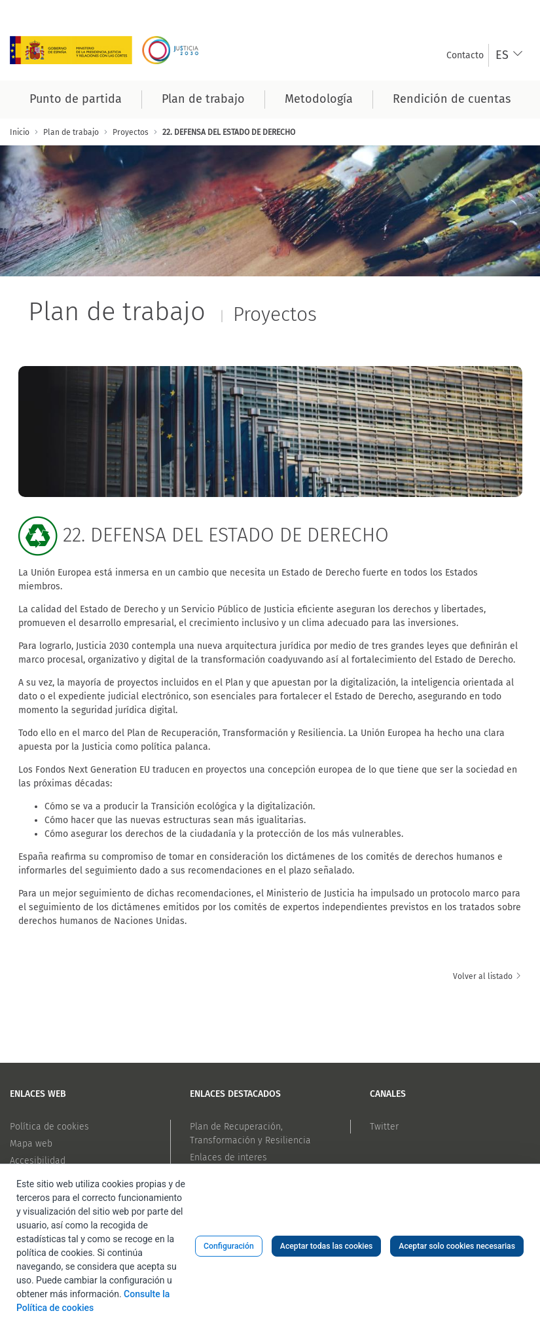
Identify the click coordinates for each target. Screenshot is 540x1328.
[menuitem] (465, 55)
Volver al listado (487, 976)
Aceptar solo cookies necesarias (457, 1246)
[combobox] (509, 55)
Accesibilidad (37, 1160)
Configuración (229, 1246)
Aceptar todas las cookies (326, 1246)
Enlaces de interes (228, 1157)
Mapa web (31, 1143)
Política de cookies (49, 1126)
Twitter (384, 1126)
